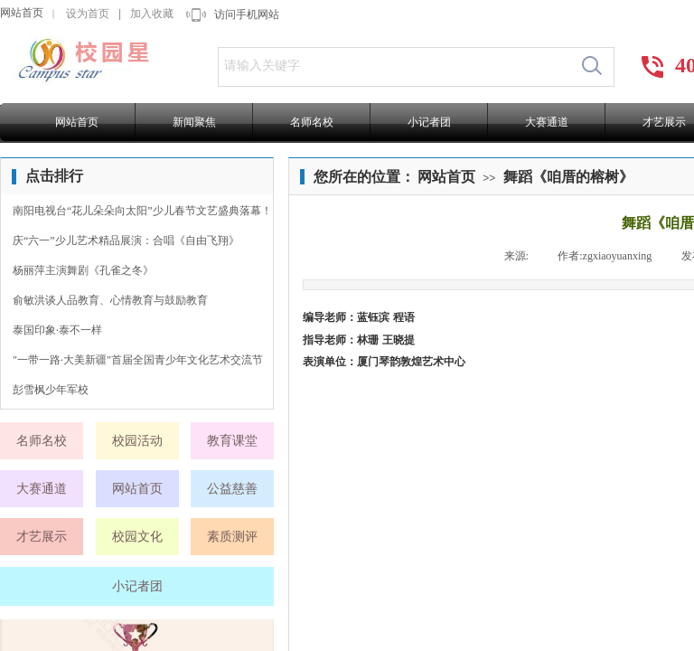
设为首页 (87, 13)
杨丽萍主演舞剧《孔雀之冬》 (83, 270)
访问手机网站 (246, 14)
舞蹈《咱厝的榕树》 (568, 176)
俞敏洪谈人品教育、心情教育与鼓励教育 (110, 300)
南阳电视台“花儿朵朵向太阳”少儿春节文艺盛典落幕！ (142, 210)
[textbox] (394, 66)
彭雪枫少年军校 (51, 389)
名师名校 (311, 122)
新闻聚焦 (194, 122)
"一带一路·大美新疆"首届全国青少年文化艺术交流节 (138, 360)
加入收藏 (152, 13)
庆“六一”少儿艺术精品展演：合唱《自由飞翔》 (126, 240)
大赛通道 (546, 122)
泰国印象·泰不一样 (57, 330)
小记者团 (429, 122)
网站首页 (21, 12)
